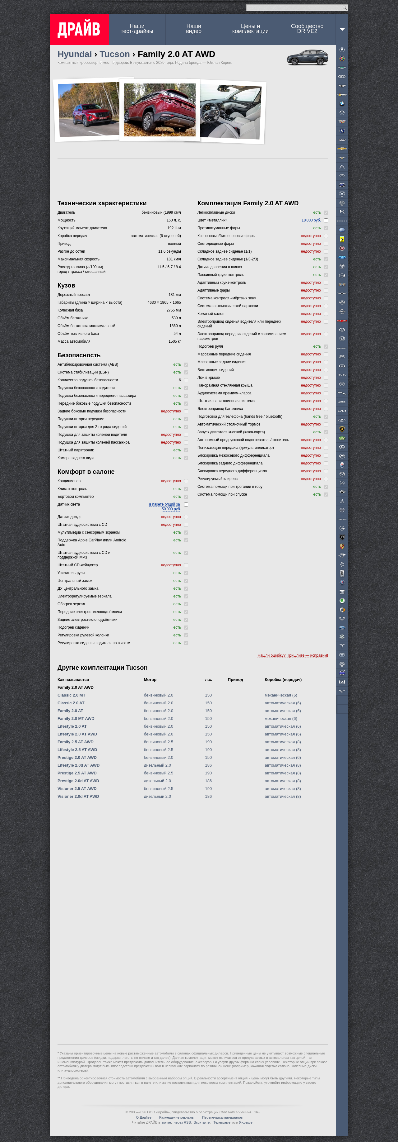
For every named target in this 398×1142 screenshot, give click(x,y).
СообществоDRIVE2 (307, 28)
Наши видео (193, 28)
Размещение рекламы (176, 1117)
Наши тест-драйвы (137, 28)
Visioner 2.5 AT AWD (77, 788)
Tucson (115, 54)
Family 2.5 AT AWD (76, 742)
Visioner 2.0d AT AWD (78, 796)
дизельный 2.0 (157, 765)
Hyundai (75, 54)
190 (208, 742)
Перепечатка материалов (222, 1117)
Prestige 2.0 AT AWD (77, 757)
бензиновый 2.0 (159, 695)
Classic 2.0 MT (72, 695)
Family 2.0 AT (70, 710)
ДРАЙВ (79, 29)
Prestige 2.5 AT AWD (77, 773)
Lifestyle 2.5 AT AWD (77, 749)
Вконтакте (202, 1122)
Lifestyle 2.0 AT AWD (77, 734)
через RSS (182, 1122)
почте (166, 1122)
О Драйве (143, 1117)
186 (208, 765)
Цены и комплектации (250, 28)
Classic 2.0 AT (71, 703)
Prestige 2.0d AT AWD (78, 780)
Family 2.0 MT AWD (76, 718)
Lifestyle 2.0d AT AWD (79, 765)
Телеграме (221, 1122)
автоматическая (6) (283, 703)
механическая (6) (281, 695)
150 (208, 695)
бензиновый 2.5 (159, 742)
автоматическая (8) (283, 742)
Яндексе (245, 1122)
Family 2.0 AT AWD (76, 687)
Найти (344, 7)
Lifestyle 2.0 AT (72, 726)
